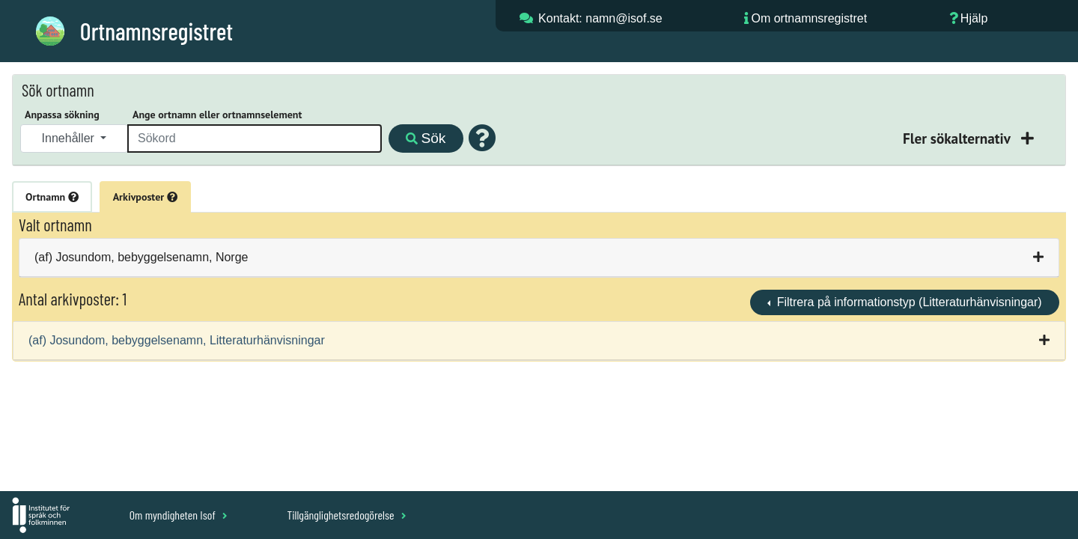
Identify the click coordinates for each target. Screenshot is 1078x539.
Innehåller (70, 138)
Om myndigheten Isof (179, 515)
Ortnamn (52, 197)
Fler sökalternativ (958, 138)
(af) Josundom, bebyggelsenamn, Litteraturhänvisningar (176, 340)
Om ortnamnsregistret (809, 18)
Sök (425, 138)
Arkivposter (145, 197)
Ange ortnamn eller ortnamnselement (217, 114)
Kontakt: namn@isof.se (600, 18)
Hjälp (973, 18)
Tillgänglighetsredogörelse (346, 515)
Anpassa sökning (62, 114)
